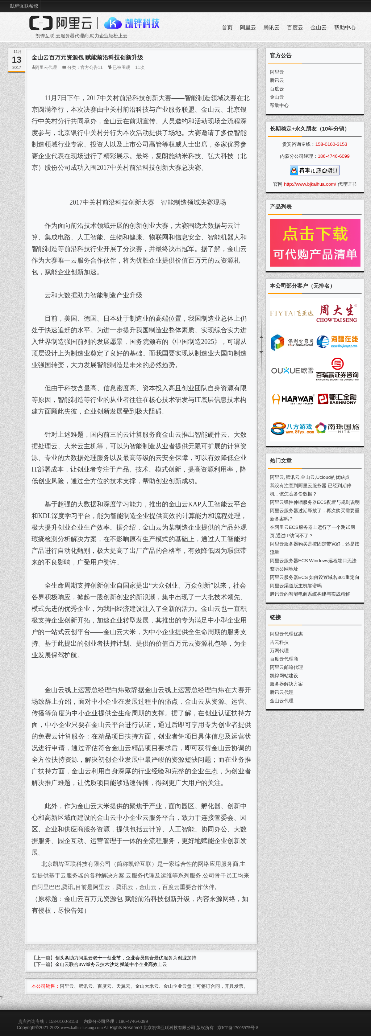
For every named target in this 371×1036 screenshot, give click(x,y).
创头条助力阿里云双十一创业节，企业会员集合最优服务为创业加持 (125, 958)
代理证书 (347, 184)
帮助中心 (345, 27)
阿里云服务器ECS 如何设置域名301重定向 (314, 577)
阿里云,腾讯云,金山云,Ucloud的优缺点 (310, 477)
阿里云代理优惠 (286, 634)
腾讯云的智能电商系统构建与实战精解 (310, 594)
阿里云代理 (46, 67)
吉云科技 (279, 642)
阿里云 (248, 27)
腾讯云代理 (281, 692)
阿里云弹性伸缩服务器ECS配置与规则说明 (315, 502)
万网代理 (279, 650)
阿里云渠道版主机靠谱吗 (296, 585)
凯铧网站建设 (284, 675)
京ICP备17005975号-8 (237, 1027)
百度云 (295, 27)
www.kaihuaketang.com (82, 1027)
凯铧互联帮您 (24, 6)
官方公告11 (91, 67)
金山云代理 (281, 700)
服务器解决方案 (286, 684)
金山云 (318, 27)
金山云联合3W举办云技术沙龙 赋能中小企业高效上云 (111, 964)
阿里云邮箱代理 (286, 667)
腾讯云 (271, 27)
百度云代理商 (284, 659)
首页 (227, 27)
